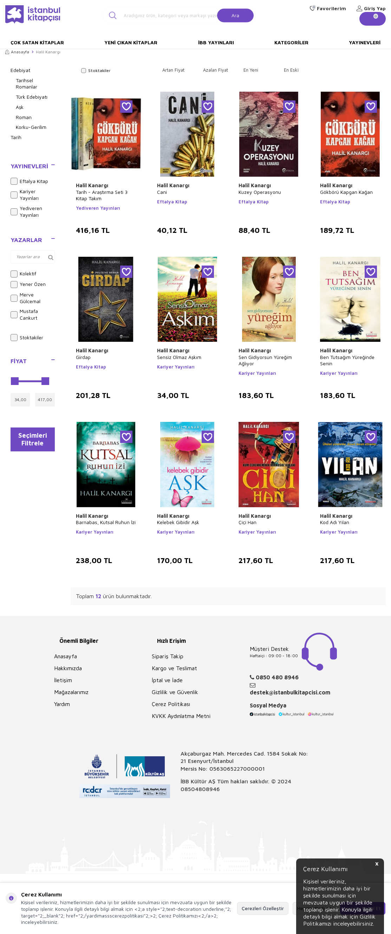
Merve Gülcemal (25, 298)
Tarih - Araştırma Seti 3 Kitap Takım (102, 195)
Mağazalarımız (71, 692)
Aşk (20, 107)
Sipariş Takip (167, 656)
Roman (24, 117)
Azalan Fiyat (215, 70)
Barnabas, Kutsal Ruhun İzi (106, 522)
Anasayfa (17, 51)
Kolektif (23, 273)
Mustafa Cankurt (24, 314)
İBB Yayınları (216, 42)
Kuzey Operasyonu (260, 192)
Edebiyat (20, 70)
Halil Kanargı (92, 185)
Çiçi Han (247, 522)
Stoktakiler (27, 337)
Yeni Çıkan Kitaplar (130, 42)
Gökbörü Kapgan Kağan (346, 192)
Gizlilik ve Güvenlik (175, 692)
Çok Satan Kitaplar (37, 42)
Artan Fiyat (173, 70)
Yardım (62, 704)
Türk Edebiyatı (31, 97)
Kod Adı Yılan (334, 522)
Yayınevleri (364, 42)
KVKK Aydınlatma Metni (181, 716)
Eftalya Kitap (29, 181)
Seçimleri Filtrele (32, 440)
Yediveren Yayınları (26, 211)
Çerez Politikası (171, 704)
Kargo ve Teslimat (174, 668)
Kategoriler (291, 42)
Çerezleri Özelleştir (263, 908)
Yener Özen (28, 284)
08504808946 (200, 789)
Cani (162, 192)
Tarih (16, 137)
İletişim (63, 680)
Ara (235, 15)
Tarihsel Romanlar (26, 83)
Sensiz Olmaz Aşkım (179, 357)
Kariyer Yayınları (25, 194)
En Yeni (250, 70)
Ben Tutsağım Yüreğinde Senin (347, 360)
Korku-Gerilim (31, 127)
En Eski (291, 70)
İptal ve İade (167, 680)
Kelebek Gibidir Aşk (178, 522)
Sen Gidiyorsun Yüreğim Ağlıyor (265, 360)
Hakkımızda (68, 668)
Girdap (83, 357)
